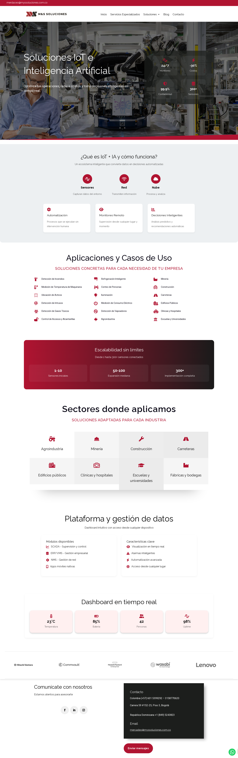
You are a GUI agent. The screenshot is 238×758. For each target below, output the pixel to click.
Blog (166, 14)
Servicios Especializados (125, 14)
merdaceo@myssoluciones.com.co (27, 2)
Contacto (178, 14)
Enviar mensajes (138, 748)
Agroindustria (52, 449)
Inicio (104, 14)
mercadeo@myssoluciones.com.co (150, 729)
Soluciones (150, 14)
